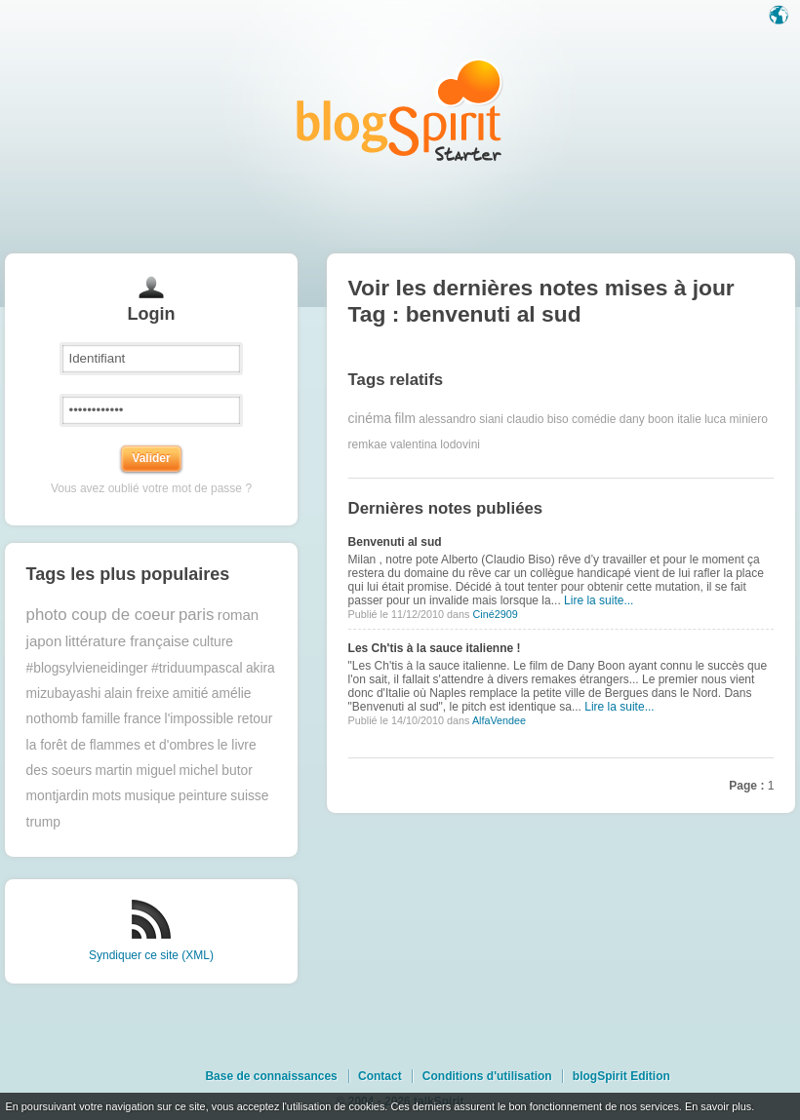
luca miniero (736, 419)
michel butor (216, 770)
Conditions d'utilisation (487, 1076)
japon (44, 641)
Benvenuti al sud (395, 542)
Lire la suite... (598, 600)
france (142, 719)
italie (689, 419)
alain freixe (137, 693)
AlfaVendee (499, 720)
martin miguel (135, 770)
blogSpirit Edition (621, 1076)
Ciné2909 (494, 614)
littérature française (127, 641)
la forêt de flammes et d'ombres (120, 745)
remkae (367, 444)
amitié (191, 693)
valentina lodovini (435, 444)
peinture (203, 796)
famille (101, 719)
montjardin (57, 796)
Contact (380, 1076)
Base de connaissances (271, 1076)
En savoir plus (718, 1106)
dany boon (647, 419)
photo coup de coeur (101, 614)
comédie (594, 419)
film (404, 418)
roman (239, 614)
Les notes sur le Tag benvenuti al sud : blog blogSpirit (400, 109)
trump (43, 822)
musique (150, 796)
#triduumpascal (197, 668)
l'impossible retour (219, 719)
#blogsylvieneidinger (87, 668)
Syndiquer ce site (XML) (151, 955)
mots (106, 796)
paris (196, 614)
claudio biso (537, 419)
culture (213, 642)
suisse (249, 796)
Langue (780, 16)
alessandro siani (461, 419)
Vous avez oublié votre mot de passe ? (151, 488)
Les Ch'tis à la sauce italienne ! (434, 648)
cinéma (369, 418)
